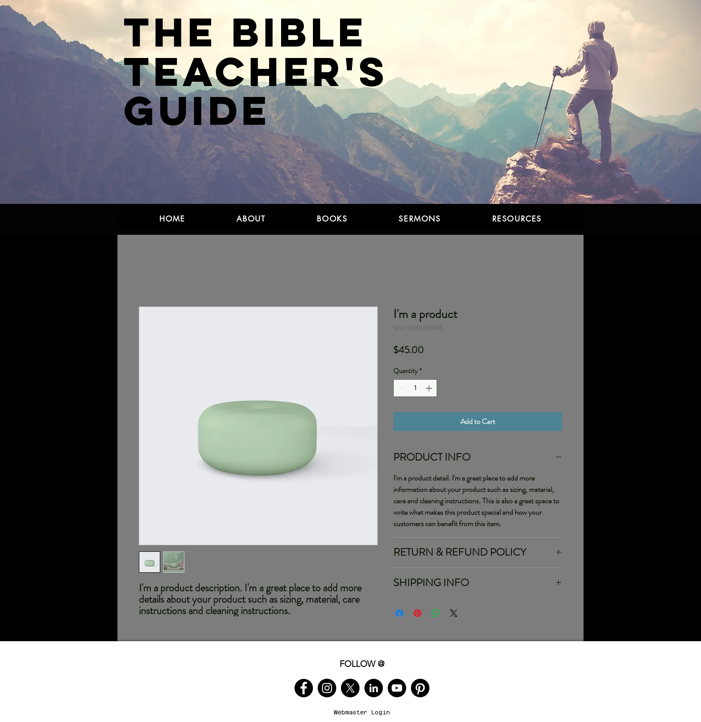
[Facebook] (303, 688)
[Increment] (430, 388)
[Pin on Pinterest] (417, 613)
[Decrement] (401, 388)
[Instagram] (327, 688)
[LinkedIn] (373, 688)
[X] (350, 688)
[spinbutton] (415, 388)
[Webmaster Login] (361, 712)
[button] (250, 219)
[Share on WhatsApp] (435, 613)
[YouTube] (397, 688)
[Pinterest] (420, 688)
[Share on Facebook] (399, 613)
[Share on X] (453, 613)
